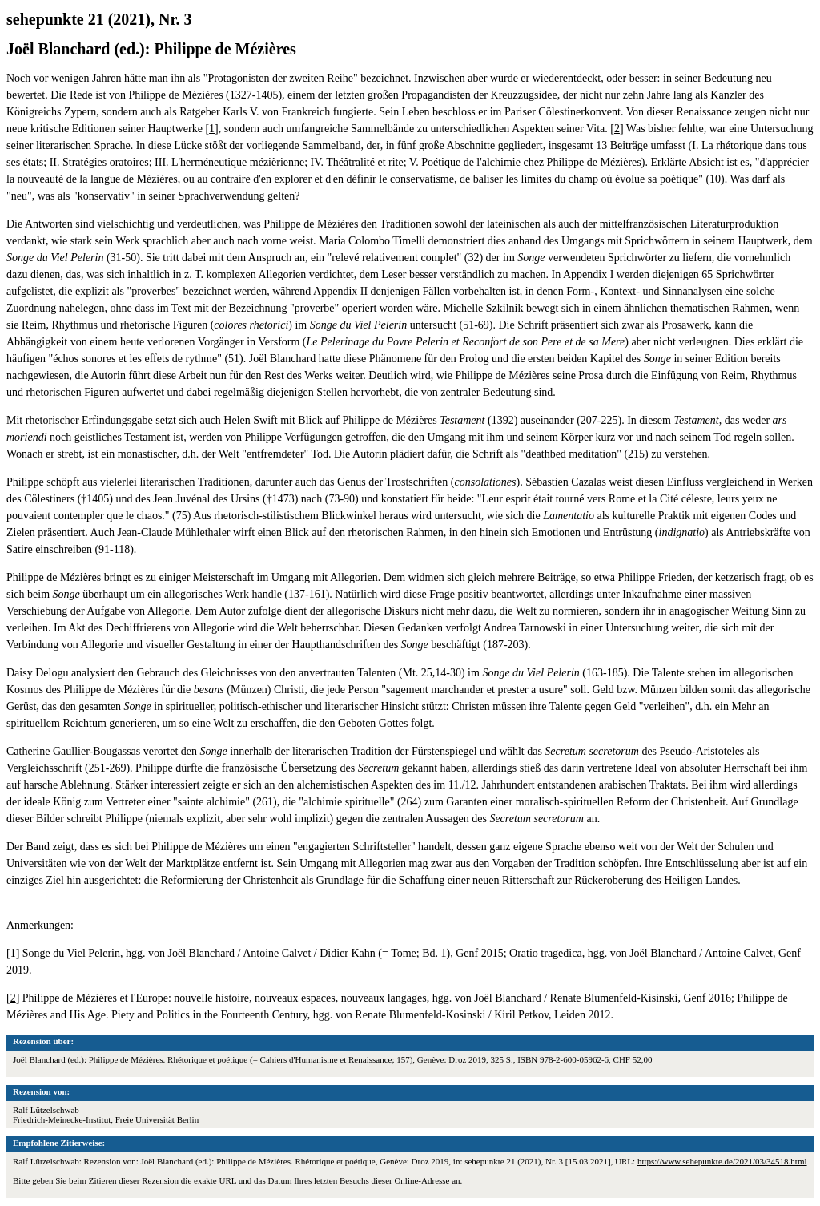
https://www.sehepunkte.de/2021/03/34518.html (722, 1161)
